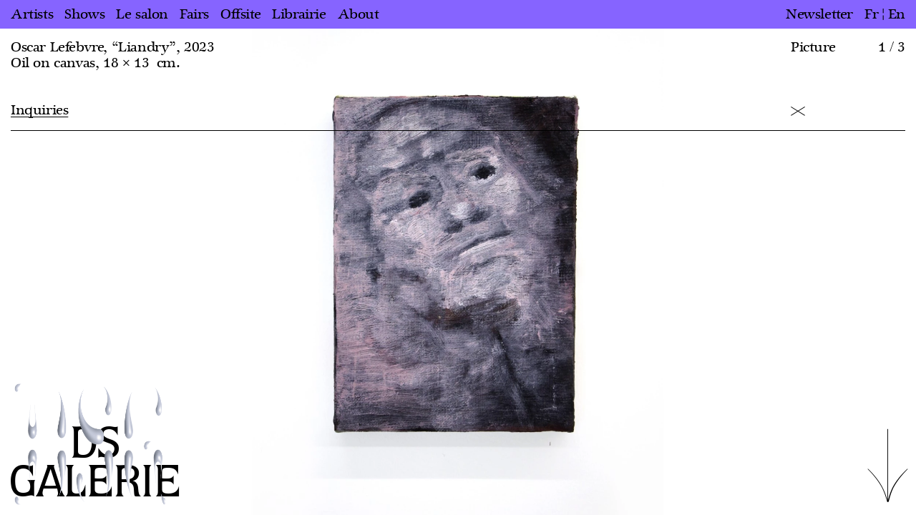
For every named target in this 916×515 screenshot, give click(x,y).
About (358, 14)
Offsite (240, 14)
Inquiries (39, 110)
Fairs (194, 14)
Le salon (142, 14)
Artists (32, 14)
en (896, 14)
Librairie (299, 14)
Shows (84, 14)
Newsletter (819, 14)
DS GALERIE (95, 464)
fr (871, 14)
